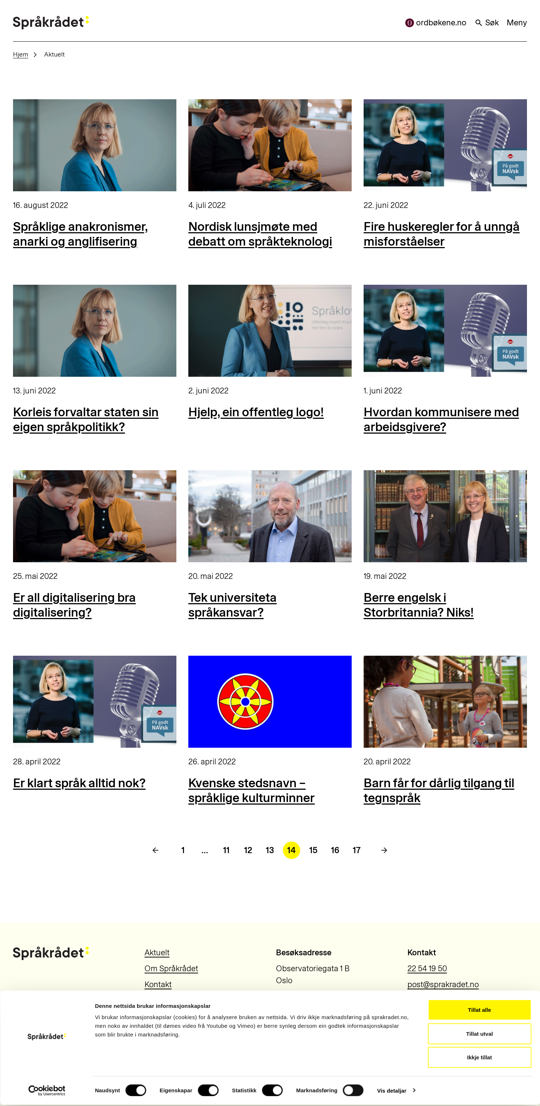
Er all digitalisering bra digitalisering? (74, 605)
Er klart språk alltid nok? (79, 783)
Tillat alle (479, 1011)
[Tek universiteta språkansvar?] (270, 516)
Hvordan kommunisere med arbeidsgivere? (441, 419)
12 (248, 850)
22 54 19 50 (427, 968)
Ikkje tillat (479, 1058)
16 (335, 850)
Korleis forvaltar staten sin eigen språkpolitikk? (86, 419)
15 (313, 850)
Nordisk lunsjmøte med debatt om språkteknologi (260, 234)
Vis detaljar (391, 1092)
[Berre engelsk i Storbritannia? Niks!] (445, 516)
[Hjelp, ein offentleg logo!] (270, 331)
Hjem (20, 54)
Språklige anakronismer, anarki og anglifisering (80, 234)
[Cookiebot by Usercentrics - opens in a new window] (47, 1091)
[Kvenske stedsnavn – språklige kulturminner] (270, 702)
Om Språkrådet (171, 968)
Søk (486, 23)
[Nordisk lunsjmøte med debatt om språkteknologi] (270, 145)
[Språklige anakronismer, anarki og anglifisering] (94, 145)
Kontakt (158, 984)
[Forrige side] (155, 850)
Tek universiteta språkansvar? (232, 605)
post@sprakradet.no (443, 984)
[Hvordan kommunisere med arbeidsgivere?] (445, 331)
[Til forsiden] (51, 22)
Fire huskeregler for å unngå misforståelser (442, 234)
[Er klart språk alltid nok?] (94, 702)
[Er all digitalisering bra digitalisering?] (94, 516)
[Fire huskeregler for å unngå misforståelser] (445, 145)
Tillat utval (479, 1035)
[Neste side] (384, 850)
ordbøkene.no (435, 23)
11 (226, 850)
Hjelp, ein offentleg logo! (256, 412)
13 (270, 850)
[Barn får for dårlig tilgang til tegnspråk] (445, 702)
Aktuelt (157, 952)
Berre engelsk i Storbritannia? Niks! (419, 605)
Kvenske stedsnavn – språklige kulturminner (251, 790)
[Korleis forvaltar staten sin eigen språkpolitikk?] (94, 331)
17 (357, 850)
